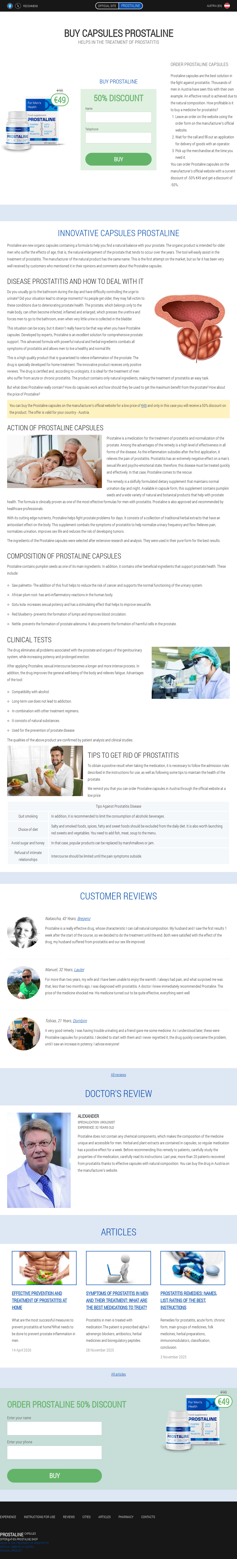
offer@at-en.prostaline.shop (19, 1539)
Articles (104, 1517)
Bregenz (83, 918)
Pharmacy (125, 1517)
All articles (118, 1374)
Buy (118, 159)
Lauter (79, 969)
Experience (8, 1517)
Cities (86, 1517)
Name (88, 108)
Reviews (69, 1517)
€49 (144, 405)
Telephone (91, 129)
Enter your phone (19, 1442)
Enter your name (19, 1418)
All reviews (118, 1074)
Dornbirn (80, 1020)
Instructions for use (39, 1517)
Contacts (148, 1517)
